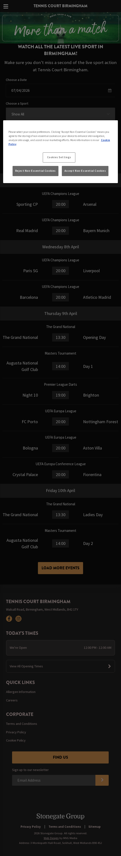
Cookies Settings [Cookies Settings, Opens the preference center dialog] (59, 157)
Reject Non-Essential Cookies (35, 170)
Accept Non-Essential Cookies (85, 170)
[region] (60, 151)
